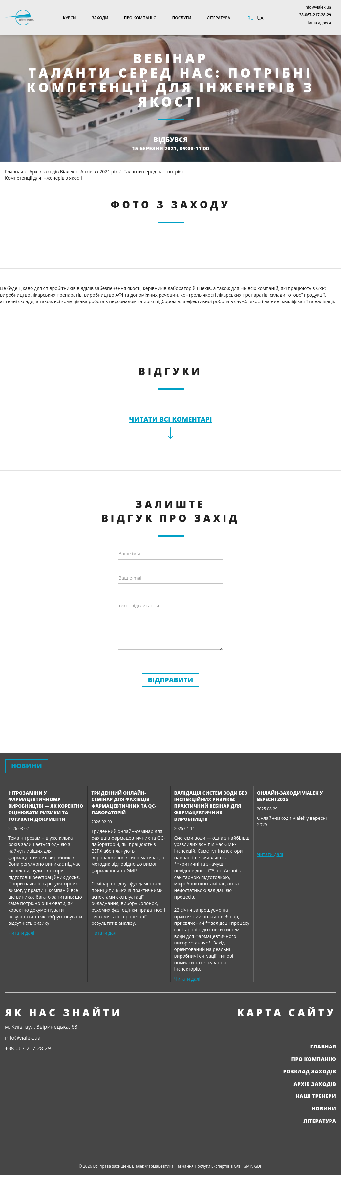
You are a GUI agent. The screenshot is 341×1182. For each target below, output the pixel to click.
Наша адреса (318, 23)
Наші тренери (315, 1096)
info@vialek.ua (318, 7)
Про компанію (140, 18)
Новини (323, 1108)
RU (250, 18)
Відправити (170, 679)
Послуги (181, 18)
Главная (323, 1046)
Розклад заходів (309, 1071)
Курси (69, 18)
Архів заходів (314, 1084)
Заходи (100, 18)
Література (218, 18)
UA (260, 18)
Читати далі (21, 933)
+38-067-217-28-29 (314, 15)
